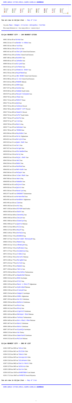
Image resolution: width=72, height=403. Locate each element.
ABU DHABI (20, 76)
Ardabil (20, 254)
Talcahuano (22, 360)
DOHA (18, 85)
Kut (18, 205)
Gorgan (19, 148)
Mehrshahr (20, 169)
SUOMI (26, 2)
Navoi (19, 323)
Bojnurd (19, 184)
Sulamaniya (21, 251)
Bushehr (19, 58)
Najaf (19, 230)
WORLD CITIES (13, 2)
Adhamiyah (21, 245)
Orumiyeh (20, 290)
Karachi (20, 257)
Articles (24, 25)
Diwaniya (20, 221)
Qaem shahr (20, 142)
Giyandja (20, 329)
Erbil (19, 281)
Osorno (21, 369)
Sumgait (20, 293)
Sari (18, 145)
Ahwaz (18, 97)
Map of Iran (32, 20)
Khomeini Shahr (22, 70)
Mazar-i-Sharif (23, 284)
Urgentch (20, 311)
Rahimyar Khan (22, 314)
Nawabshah (21, 275)
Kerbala (20, 233)
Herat (18, 136)
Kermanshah (20, 196)
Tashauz (20, 317)
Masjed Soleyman (22, 94)
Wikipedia (34, 25)
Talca (20, 348)
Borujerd (19, 139)
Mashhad (19, 166)
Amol (18, 160)
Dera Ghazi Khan (23, 320)
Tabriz (19, 269)
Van (18, 332)
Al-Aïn (19, 79)
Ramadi (19, 266)
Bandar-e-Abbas (22, 43)
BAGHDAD (20, 236)
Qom (17, 103)
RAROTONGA (23, 372)
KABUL (19, 296)
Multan (19, 338)
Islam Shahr (21, 175)
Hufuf (18, 115)
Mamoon (19, 242)
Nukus (19, 326)
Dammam (19, 91)
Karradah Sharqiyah (25, 239)
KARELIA (33, 2)
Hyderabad (21, 287)
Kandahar (19, 199)
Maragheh (20, 260)
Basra (18, 124)
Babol (18, 163)
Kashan (19, 88)
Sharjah (19, 51)
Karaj (18, 154)
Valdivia (21, 366)
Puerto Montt (23, 363)
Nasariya (19, 190)
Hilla (19, 227)
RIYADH (19, 208)
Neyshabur (20, 133)
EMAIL (21, 2)
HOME (5, 2)
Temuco (21, 354)
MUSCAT (19, 100)
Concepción (22, 357)
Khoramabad (20, 151)
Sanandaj (20, 215)
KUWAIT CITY (21, 109)
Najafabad (20, 73)
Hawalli (19, 112)
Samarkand (21, 335)
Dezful (19, 118)
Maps (11, 25)
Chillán (21, 351)
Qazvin (19, 187)
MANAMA (19, 82)
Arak (18, 121)
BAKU (19, 278)
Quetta (19, 224)
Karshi (19, 299)
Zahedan (19, 61)
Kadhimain (21, 248)
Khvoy (19, 308)
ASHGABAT (19, 193)
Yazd (18, 46)
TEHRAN (19, 130)
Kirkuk (19, 263)
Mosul (19, 305)
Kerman (18, 39)
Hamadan (19, 181)
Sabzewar (19, 127)
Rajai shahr (21, 157)
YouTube (42, 25)
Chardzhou (21, 272)
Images (16, 25)
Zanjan (19, 218)
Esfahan (19, 67)
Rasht (19, 211)
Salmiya (19, 106)
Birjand (19, 64)
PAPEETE (22, 375)
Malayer (19, 172)
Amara (18, 178)
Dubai (18, 55)
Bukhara (20, 302)
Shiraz (19, 48)
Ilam (18, 203)
